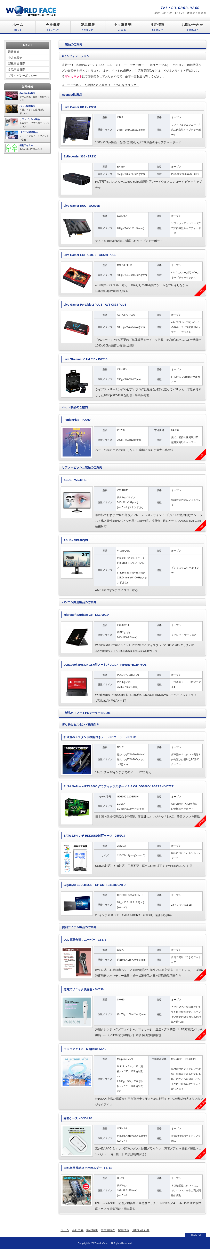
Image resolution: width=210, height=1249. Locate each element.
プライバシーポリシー (22, 75)
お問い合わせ (192, 28)
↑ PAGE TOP (196, 1235)
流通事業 (13, 51)
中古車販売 (122, 28)
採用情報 (157, 28)
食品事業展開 (16, 69)
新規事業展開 (16, 63)
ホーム (17, 28)
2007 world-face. (99, 1243)
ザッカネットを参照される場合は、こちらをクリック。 (100, 85)
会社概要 (53, 28)
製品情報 (88, 28)
